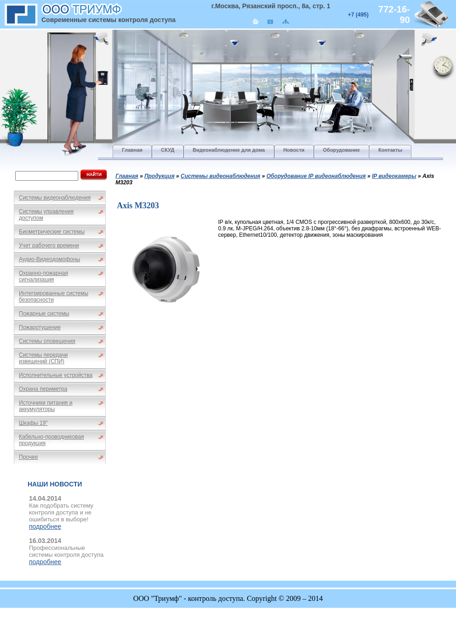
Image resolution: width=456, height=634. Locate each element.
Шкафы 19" (33, 423)
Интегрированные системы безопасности (53, 296)
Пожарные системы (44, 313)
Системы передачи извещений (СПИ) (43, 358)
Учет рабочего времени (49, 245)
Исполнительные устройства (55, 375)
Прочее (28, 457)
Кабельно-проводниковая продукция (51, 440)
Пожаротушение (40, 327)
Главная (126, 176)
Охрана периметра (43, 389)
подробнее (45, 526)
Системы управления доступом (46, 214)
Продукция (159, 176)
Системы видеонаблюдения (55, 197)
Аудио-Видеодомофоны (49, 259)
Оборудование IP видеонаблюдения (316, 176)
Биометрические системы (52, 231)
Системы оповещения (47, 341)
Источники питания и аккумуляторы (45, 406)
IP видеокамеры (394, 176)
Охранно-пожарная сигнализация (43, 276)
